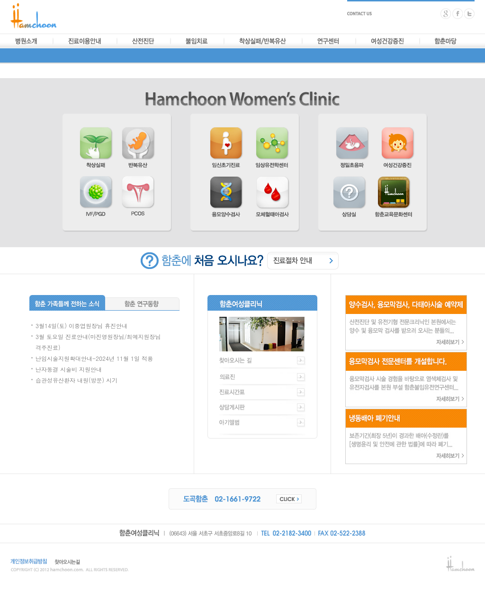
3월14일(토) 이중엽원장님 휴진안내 (81, 326)
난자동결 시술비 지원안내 (69, 369)
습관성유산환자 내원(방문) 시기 (76, 380)
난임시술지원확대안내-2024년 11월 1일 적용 (94, 358)
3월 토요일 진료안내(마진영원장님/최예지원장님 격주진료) (98, 341)
